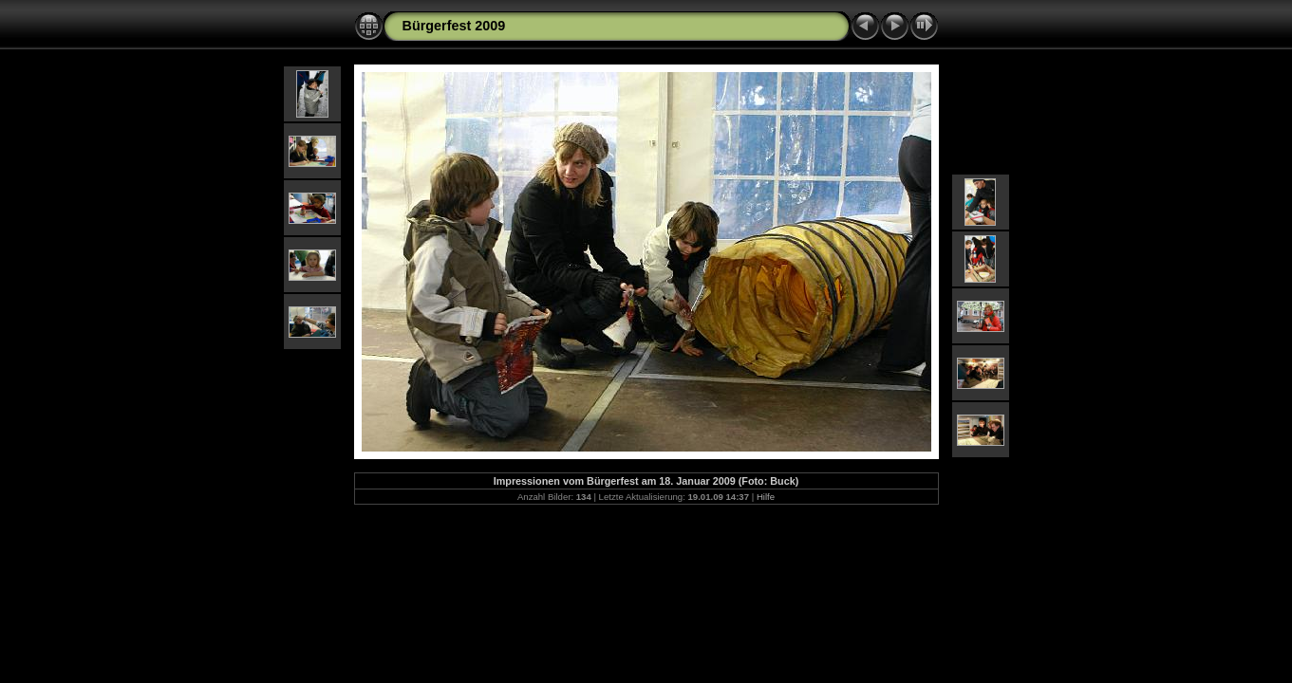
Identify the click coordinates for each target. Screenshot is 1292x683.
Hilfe (766, 496)
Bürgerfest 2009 (454, 25)
